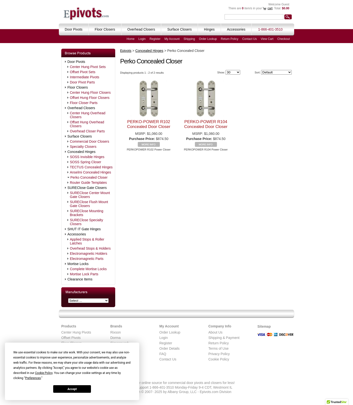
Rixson (115, 332)
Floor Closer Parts (84, 103)
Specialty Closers (83, 147)
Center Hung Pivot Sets (88, 67)
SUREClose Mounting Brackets (86, 213)
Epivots (125, 51)
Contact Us (249, 39)
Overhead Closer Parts (87, 131)
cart (269, 8)
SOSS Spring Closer (85, 162)
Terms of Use (218, 348)
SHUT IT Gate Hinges (84, 229)
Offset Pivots (71, 338)
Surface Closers (79, 136)
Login (142, 39)
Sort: (257, 72)
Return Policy (229, 39)
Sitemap (264, 326)
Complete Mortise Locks (88, 269)
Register (155, 39)
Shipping (189, 39)
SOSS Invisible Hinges (87, 157)
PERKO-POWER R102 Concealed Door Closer (148, 124)
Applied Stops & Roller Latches (87, 241)
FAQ (162, 354)
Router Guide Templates (88, 183)
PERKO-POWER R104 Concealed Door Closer (205, 124)
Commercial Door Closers (89, 141)
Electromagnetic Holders (88, 253)
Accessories (76, 234)
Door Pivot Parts (82, 82)
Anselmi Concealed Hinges (90, 172)
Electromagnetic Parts (86, 259)
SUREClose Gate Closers (87, 188)
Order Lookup (208, 39)
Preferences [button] (33, 378)
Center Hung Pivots (76, 332)
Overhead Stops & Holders (90, 248)
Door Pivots (76, 62)
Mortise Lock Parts (84, 274)
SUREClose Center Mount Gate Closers (90, 195)
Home (131, 39)
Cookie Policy (218, 359)
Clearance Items (79, 279)
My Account (172, 39)
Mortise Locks (77, 264)
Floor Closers (77, 87)
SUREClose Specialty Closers (86, 222)
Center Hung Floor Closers (90, 92)
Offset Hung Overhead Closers (87, 124)
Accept (72, 389)
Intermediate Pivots (84, 77)
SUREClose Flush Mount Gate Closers (89, 204)
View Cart (267, 39)
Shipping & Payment (224, 338)
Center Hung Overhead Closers (87, 115)
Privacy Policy (219, 354)
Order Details (169, 348)
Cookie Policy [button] (43, 373)
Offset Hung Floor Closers (90, 98)
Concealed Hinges (81, 152)
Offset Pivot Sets (82, 72)
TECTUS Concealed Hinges (91, 167)
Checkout (283, 39)
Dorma (115, 338)
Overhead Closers (81, 108)
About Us (215, 332)
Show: (221, 72)
